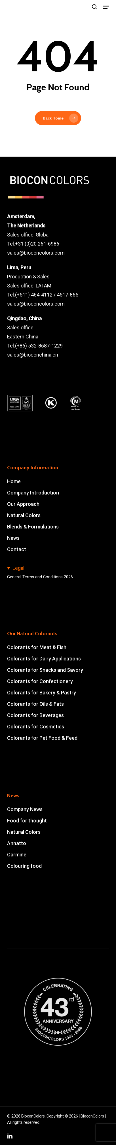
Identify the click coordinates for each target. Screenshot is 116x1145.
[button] (106, 7)
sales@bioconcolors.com (36, 253)
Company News (25, 809)
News (13, 538)
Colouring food (24, 866)
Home (14, 481)
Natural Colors (24, 515)
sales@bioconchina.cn (32, 355)
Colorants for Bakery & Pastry (41, 693)
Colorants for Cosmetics (35, 727)
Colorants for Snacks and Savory (45, 670)
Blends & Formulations (33, 527)
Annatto (16, 843)
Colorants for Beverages (35, 715)
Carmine (16, 855)
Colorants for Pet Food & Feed (42, 738)
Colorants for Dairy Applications (44, 659)
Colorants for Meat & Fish (36, 647)
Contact (16, 549)
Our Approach (23, 504)
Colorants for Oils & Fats (35, 704)
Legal (18, 568)
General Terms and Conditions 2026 (40, 577)
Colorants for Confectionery (40, 681)
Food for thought (27, 821)
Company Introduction (33, 493)
